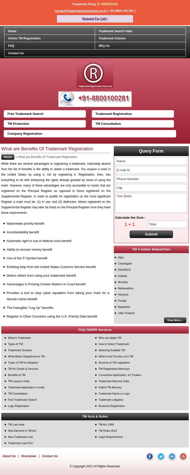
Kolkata (122, 275)
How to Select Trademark (113, 344)
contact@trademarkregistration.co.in (81, 11)
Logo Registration (18, 405)
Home (12, 31)
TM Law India (16, 424)
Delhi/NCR (124, 269)
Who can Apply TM (109, 337)
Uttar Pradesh (126, 313)
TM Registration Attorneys (114, 368)
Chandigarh (125, 263)
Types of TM (15, 344)
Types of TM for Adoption (23, 362)
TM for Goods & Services (23, 368)
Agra (121, 257)
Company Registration (24, 133)
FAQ (11, 46)
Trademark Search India (115, 31)
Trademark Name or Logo (114, 393)
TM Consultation (108, 124)
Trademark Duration (20, 350)
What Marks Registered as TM (26, 356)
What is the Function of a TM (115, 356)
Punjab (122, 300)
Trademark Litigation (110, 399)
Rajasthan (124, 306)
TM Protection (18, 124)
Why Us (104, 46)
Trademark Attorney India (113, 381)
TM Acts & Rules (95, 416)
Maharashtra (125, 288)
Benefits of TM (16, 374)
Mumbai (123, 282)
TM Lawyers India (18, 381)
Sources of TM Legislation (114, 362)
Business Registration (111, 405)
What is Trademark (19, 337)
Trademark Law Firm (20, 443)
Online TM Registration (24, 38)
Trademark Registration (113, 114)
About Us (9, 456)
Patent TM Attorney (110, 387)
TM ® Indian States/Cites (151, 249)
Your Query (151, 203)
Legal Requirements (110, 436)
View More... (175, 320)
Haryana (123, 294)
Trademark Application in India (26, 387)
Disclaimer (28, 456)
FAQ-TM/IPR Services (95, 330)
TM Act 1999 (106, 424)
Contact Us (16, 53)
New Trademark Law (20, 436)
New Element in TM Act (22, 430)
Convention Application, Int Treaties (119, 374)
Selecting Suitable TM (111, 350)
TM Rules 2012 (107, 430)
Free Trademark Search (25, 114)
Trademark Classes (112, 38)
